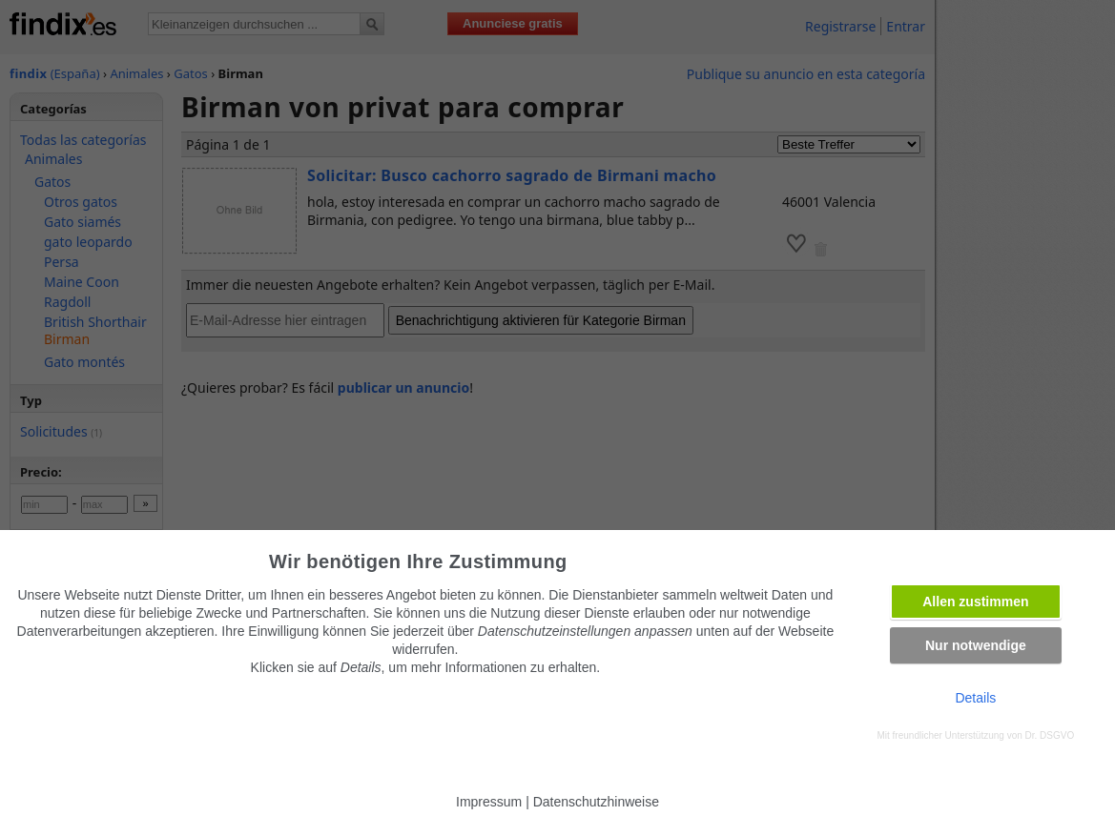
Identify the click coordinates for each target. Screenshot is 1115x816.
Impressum (489, 801)
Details (975, 697)
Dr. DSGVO (1050, 735)
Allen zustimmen (975, 601)
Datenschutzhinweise (596, 801)
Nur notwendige (975, 645)
